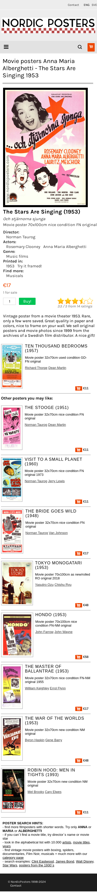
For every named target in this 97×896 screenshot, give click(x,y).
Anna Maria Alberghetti (65, 246)
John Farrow (44, 632)
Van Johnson (58, 533)
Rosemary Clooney (23, 246)
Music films (17, 256)
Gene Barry (53, 740)
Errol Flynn (58, 688)
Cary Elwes (53, 792)
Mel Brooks (36, 792)
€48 (82, 605)
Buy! (27, 301)
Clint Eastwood (42, 861)
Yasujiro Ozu (44, 585)
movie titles (81, 842)
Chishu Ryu (63, 585)
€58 (82, 657)
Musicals (14, 275)
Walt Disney (84, 861)
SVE (94, 5)
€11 (82, 388)
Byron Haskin (34, 740)
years (7, 846)
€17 (82, 553)
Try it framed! (29, 266)
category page (13, 858)
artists (66, 842)
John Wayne (64, 632)
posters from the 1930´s (36, 865)
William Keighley (37, 688)
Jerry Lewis (56, 481)
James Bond (65, 861)
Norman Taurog (20, 236)
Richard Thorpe (36, 368)
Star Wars (10, 865)
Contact (73, 5)
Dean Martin (57, 368)
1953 (10, 266)
